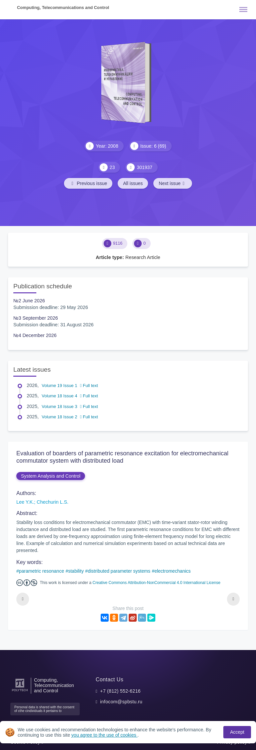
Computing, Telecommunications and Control (63, 7)
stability (76, 571)
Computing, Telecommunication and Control (54, 685)
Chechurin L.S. (52, 502)
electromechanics (172, 571)
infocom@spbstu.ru (121, 701)
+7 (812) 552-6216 (120, 691)
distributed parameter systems (119, 571)
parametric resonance (41, 571)
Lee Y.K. (25, 502)
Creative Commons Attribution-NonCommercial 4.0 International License (157, 582)
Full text (89, 385)
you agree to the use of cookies (104, 735)
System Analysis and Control (50, 476)
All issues (133, 183)
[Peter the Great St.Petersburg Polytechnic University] (19, 691)
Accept (237, 732)
